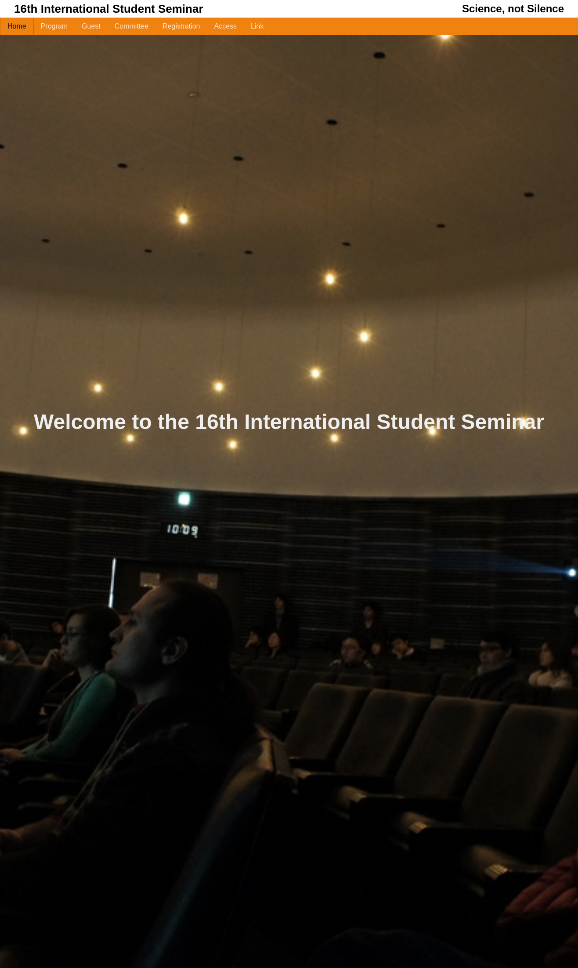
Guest (91, 26)
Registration (181, 26)
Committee (131, 26)
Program (54, 26)
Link (257, 26)
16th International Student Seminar (108, 8)
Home (16, 26)
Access (225, 26)
